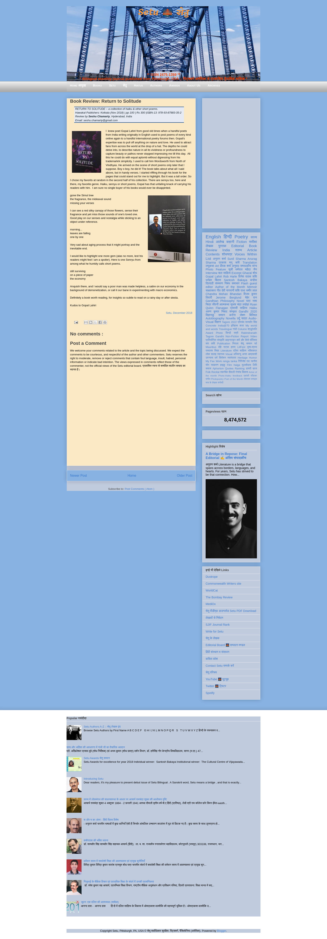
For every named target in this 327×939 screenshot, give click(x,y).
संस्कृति (220, 340)
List (208, 259)
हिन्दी (228, 236)
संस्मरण (219, 283)
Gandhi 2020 (248, 311)
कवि (237, 262)
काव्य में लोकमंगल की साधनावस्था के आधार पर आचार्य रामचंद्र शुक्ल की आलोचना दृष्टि (125, 799)
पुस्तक (222, 246)
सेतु (125, 85)
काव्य (254, 237)
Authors (156, 85)
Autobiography (215, 318)
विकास (245, 372)
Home (132, 475)
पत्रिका (254, 375)
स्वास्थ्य (220, 354)
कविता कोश (212, 658)
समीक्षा (253, 242)
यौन (207, 365)
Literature (226, 350)
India (226, 250)
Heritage (243, 357)
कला (242, 325)
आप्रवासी (252, 354)
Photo (219, 332)
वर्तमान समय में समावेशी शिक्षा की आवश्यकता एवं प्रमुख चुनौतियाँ (114, 861)
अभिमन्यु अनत (240, 354)
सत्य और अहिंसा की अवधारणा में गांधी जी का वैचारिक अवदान (96, 747)
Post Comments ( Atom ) (139, 488)
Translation (250, 262)
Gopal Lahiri (214, 276)
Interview (211, 273)
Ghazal (247, 273)
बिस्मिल (253, 315)
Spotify (210, 693)
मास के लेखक (211, 382)
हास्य (233, 347)
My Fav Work (214, 361)
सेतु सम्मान (246, 343)
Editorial (237, 246)
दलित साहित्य (239, 350)
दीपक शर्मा (225, 266)
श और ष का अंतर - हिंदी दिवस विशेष (101, 819)
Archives (214, 85)
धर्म (216, 357)
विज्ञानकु (210, 315)
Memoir (252, 287)
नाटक (226, 347)
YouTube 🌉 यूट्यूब (217, 679)
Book (253, 246)
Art (217, 266)
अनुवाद (235, 266)
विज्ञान (218, 322)
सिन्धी (228, 332)
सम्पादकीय (245, 266)
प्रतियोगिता (211, 340)
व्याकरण (214, 365)
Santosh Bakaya (235, 280)
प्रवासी (234, 308)
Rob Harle (230, 276)
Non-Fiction (232, 336)
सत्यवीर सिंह (251, 322)
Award (209, 332)
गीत (218, 290)
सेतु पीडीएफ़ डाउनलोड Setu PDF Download (231, 611)
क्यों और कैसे (242, 340)
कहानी (230, 242)
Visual (228, 354)
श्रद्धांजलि (252, 329)
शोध (255, 273)
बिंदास (218, 280)
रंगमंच (238, 372)
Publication (223, 343)
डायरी (248, 368)
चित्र (208, 304)
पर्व (255, 343)
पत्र (248, 301)
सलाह (213, 354)
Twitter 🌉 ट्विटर (216, 686)
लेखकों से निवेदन (214, 617)
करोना (232, 315)
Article (252, 250)
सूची (230, 269)
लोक (208, 354)
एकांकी (246, 375)
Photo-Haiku (224, 375)
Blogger (221, 930)
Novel (240, 301)
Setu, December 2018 (179, 312)
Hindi (210, 242)
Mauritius (211, 347)
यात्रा (244, 318)
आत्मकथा (224, 304)
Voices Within (246, 254)
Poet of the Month (233, 379)
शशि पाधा (240, 290)
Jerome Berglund (228, 297)
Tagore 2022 (229, 322)
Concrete (211, 325)
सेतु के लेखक (212, 638)
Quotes (229, 368)
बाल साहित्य (224, 273)
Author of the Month (230, 287)
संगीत (208, 379)
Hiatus (138, 85)
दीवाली (232, 372)
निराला (235, 343)
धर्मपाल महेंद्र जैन (246, 269)
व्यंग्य (254, 266)
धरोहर (209, 280)
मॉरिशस (253, 340)
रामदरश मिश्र (212, 350)
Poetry (241, 236)
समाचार (236, 283)
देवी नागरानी (227, 290)
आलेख (220, 242)
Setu (112, 85)
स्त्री (236, 332)
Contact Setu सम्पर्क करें (220, 665)
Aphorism (218, 368)
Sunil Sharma (237, 258)
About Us (193, 85)
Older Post (184, 475)
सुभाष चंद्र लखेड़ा (239, 304)
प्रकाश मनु (225, 262)
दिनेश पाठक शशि (247, 276)
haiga (237, 365)
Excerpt (236, 273)
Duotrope (212, 576)
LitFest (241, 347)
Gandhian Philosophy (220, 301)
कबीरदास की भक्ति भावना (96, 840)
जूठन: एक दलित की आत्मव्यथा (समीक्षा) (100, 902)
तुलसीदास (246, 365)
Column (242, 329)
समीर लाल (251, 290)
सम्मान (221, 315)
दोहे (219, 347)
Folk (208, 372)
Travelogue (225, 329)
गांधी (235, 329)
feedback (237, 375)
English (213, 236)
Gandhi (219, 336)
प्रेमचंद (241, 322)
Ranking (239, 368)
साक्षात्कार (211, 290)
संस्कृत (233, 311)
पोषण (242, 315)
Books (97, 85)
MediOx (211, 604)
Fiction (241, 242)
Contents (213, 254)
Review (211, 250)
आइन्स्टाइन (230, 340)
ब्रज (255, 368)
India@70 (223, 325)
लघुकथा (210, 266)
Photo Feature (216, 269)
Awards (174, 85)
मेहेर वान (251, 297)
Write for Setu (214, 631)
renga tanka (230, 361)
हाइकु (222, 365)
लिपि (255, 365)
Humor (253, 357)
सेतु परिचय (211, 672)
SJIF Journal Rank (218, 624)
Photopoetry (217, 379)
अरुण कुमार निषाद (216, 311)
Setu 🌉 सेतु (163, 12)
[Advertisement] (231, 162)
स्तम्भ (238, 250)
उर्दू (238, 318)
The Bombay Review (219, 597)
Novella (231, 318)
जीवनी (215, 304)
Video (253, 336)
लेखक (209, 246)
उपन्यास (209, 357)
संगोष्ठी (220, 382)
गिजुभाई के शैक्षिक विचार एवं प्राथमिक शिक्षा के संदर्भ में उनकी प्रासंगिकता (119, 881)
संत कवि (210, 343)
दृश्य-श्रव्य (252, 347)
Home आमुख (78, 85)
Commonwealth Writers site (223, 583)
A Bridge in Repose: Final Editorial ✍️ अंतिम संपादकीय (226, 456)
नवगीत (254, 361)
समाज (208, 368)
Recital (215, 372)
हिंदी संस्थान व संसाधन (217, 652)
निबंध (227, 283)
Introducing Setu (93, 778)
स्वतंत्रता (231, 357)
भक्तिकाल (252, 350)
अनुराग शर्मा (219, 258)
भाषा (255, 301)
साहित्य (243, 308)
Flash (244, 283)
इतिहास (234, 325)
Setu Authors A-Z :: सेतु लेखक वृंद (102, 726)
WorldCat (212, 590)
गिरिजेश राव (244, 361)
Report (245, 336)
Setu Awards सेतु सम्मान (97, 758)
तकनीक (224, 372)
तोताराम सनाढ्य (250, 379)
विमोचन (222, 357)
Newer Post (78, 475)
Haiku (253, 308)
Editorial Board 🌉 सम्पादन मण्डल (225, 645)
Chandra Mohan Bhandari (223, 294)
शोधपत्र (227, 254)
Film (229, 365)
